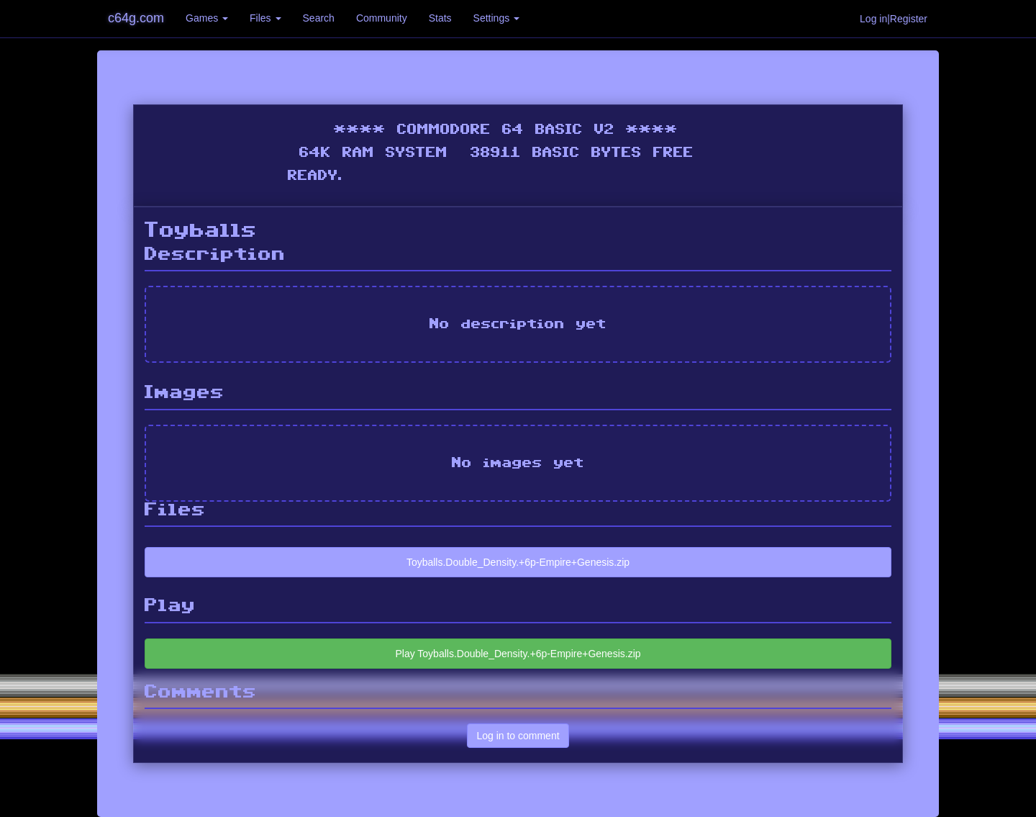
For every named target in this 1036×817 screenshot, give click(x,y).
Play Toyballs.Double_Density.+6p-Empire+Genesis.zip (517, 653)
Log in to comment (517, 735)
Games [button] (207, 18)
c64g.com (136, 18)
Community (381, 18)
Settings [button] (496, 18)
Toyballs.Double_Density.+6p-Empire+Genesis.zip (518, 562)
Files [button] (265, 18)
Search (319, 18)
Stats (440, 18)
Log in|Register (893, 18)
